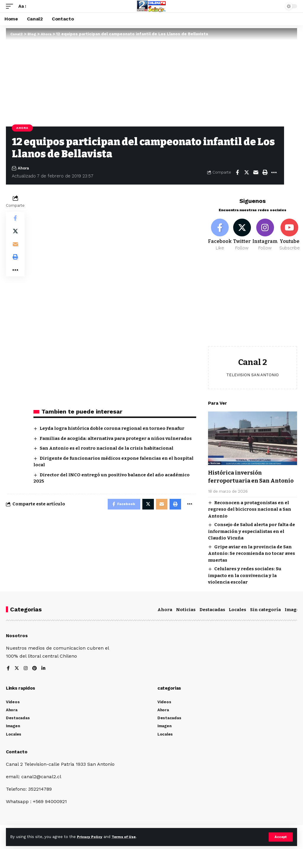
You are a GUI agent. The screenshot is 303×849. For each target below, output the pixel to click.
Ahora (22, 127)
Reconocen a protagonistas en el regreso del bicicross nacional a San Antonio (249, 518)
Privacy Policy (91, 836)
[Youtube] (291, 236)
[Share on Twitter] (246, 172)
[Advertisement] (252, 305)
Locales (237, 618)
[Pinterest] (35, 677)
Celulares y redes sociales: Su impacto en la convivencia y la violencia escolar (244, 584)
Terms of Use (127, 836)
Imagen (293, 618)
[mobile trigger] (11, 6)
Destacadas (212, 618)
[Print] (265, 172)
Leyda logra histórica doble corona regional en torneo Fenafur (112, 428)
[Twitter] (243, 236)
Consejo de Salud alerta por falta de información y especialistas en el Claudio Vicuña (251, 540)
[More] (274, 172)
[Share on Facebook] (237, 172)
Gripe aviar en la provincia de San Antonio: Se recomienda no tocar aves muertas (251, 562)
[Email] (256, 172)
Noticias (186, 618)
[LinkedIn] (44, 677)
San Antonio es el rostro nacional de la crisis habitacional (106, 448)
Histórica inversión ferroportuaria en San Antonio (240, 481)
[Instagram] (267, 236)
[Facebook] (220, 236)
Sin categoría (265, 618)
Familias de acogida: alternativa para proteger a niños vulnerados (116, 438)
